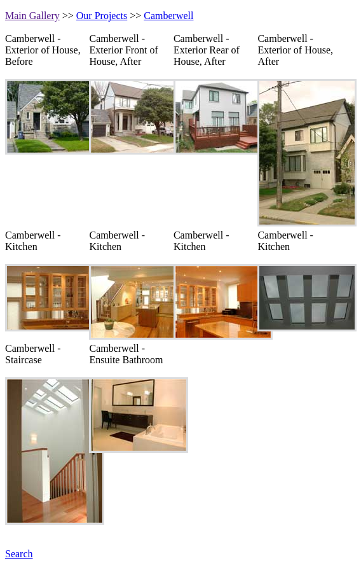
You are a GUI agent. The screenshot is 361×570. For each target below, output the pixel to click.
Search (19, 553)
